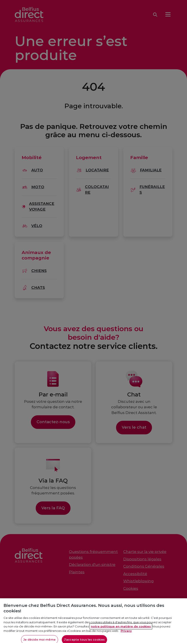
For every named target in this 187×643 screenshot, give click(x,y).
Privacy (126, 632)
